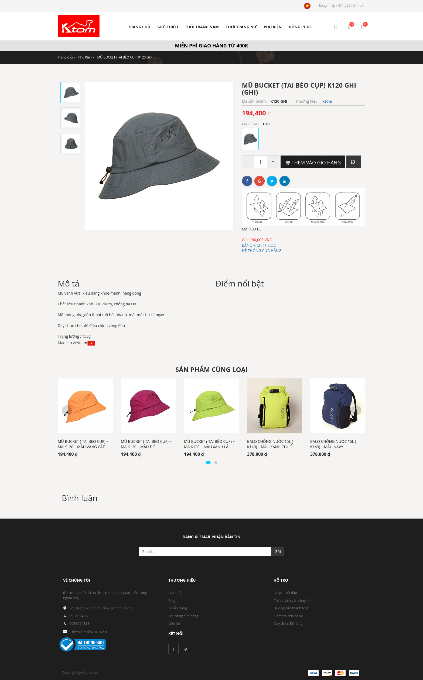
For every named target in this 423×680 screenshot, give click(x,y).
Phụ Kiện (85, 57)
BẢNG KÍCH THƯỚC (259, 245)
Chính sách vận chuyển (292, 600)
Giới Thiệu (167, 26)
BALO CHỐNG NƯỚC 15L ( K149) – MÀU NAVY (333, 444)
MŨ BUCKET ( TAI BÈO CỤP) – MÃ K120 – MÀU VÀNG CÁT (83, 444)
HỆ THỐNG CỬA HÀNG (262, 250)
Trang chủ (65, 57)
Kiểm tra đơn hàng (288, 615)
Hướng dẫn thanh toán (291, 608)
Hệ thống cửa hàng (183, 615)
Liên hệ (174, 623)
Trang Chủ (139, 26)
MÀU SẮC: (251, 123)
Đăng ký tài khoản (351, 5)
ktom (327, 101)
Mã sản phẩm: (255, 101)
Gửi (278, 551)
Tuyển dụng (177, 608)
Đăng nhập (327, 5)
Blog (171, 600)
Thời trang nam (202, 26)
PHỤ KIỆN (273, 26)
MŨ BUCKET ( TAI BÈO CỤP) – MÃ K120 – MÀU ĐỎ (146, 444)
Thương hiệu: (307, 101)
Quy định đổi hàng (288, 623)
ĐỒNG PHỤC (300, 26)
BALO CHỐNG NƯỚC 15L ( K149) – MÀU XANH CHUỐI (270, 444)
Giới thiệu (175, 592)
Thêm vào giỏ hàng (313, 162)
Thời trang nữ (241, 26)
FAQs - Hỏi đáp (285, 592)
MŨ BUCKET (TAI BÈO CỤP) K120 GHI (124, 57)
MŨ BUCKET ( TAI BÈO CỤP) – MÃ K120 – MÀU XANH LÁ (209, 444)
